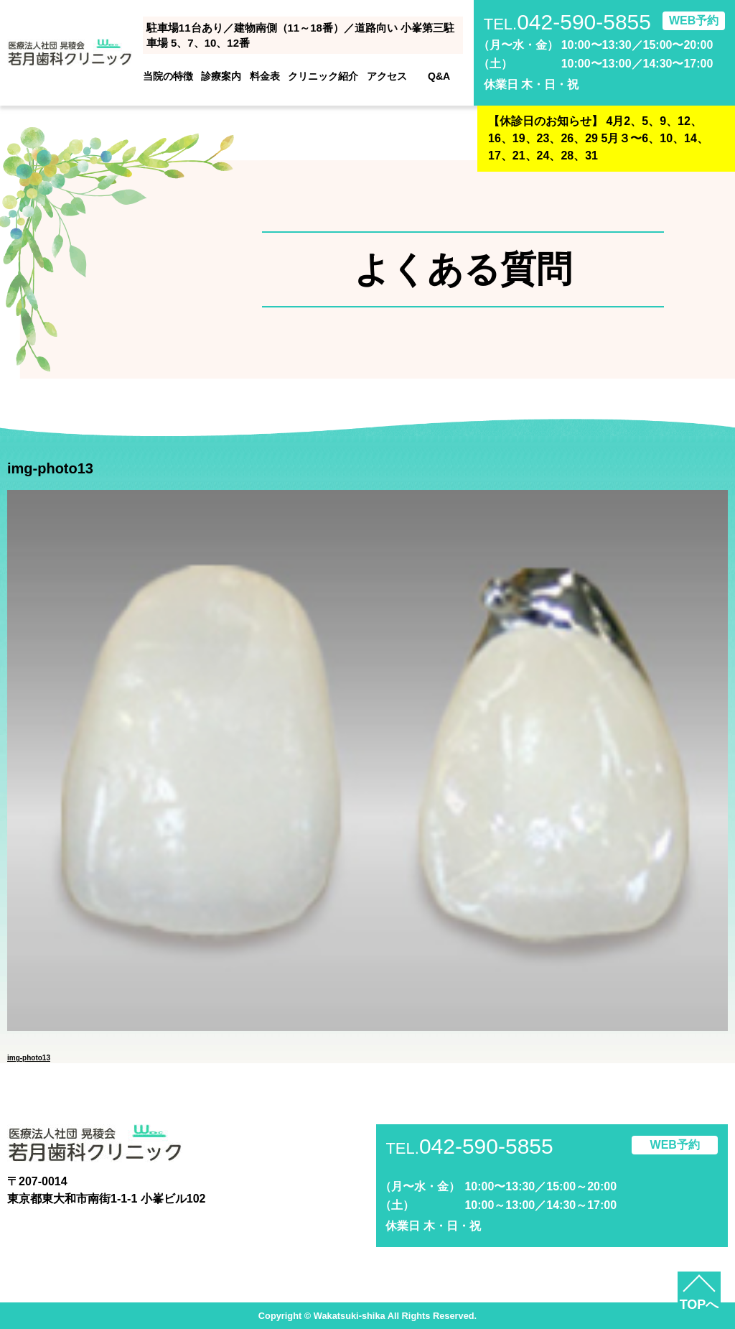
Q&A (439, 76)
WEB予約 (693, 20)
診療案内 (221, 76)
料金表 (265, 76)
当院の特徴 (168, 76)
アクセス (387, 76)
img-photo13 (28, 1058)
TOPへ (699, 1304)
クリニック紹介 (323, 76)
